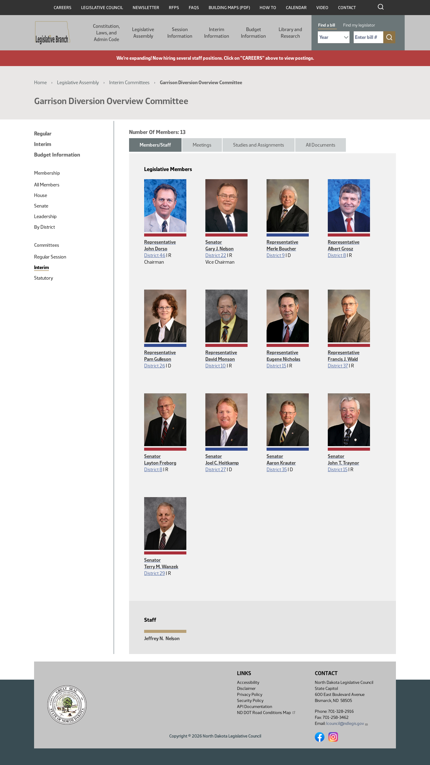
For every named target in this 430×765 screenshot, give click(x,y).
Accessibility (248, 682)
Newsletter (146, 7)
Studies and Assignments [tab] (258, 145)
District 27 (215, 469)
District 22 (215, 255)
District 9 (276, 255)
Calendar (296, 7)
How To (268, 7)
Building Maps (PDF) (229, 7)
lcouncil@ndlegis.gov (347, 723)
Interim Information (216, 33)
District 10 (215, 366)
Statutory (43, 278)
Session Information (179, 33)
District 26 (154, 366)
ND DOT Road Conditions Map (266, 712)
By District (44, 227)
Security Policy (250, 700)
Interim (42, 144)
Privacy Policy (249, 694)
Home (40, 82)
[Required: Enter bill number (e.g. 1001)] (368, 37)
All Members (46, 185)
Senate (41, 206)
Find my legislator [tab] (359, 25)
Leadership (45, 216)
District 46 (154, 255)
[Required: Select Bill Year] (334, 37)
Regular (43, 133)
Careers (62, 7)
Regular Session (50, 257)
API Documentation (254, 706)
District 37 (338, 366)
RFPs (174, 7)
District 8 (337, 255)
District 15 (276, 366)
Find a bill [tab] (326, 25)
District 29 (154, 573)
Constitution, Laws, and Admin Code (106, 32)
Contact (347, 7)
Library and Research (290, 33)
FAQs (194, 7)
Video (322, 7)
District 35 (277, 469)
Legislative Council (102, 7)
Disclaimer (246, 688)
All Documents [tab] (320, 145)
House (40, 195)
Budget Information (253, 33)
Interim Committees (129, 82)
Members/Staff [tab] (155, 145)
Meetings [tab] (202, 145)
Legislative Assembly (143, 33)
